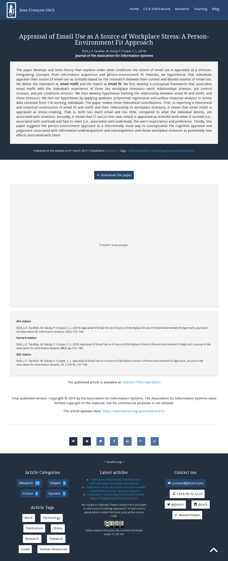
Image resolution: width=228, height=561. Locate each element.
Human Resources (53, 549)
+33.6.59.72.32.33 (187, 494)
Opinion (56, 493)
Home (134, 9)
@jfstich (175, 505)
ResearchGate (187, 515)
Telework (56, 539)
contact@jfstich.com (185, 483)
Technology (158, 150)
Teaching (200, 9)
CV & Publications (156, 9)
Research (182, 9)
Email (179, 150)
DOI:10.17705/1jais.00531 (142, 382)
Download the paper (114, 175)
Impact (58, 483)
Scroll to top (114, 462)
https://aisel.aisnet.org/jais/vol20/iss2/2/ (133, 411)
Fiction (30, 493)
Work (146, 150)
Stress (170, 150)
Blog (215, 9)
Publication (135, 150)
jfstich (200, 505)
